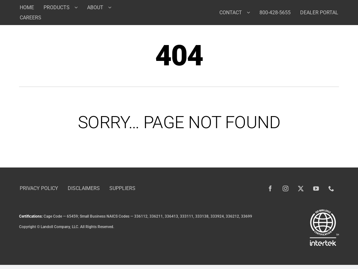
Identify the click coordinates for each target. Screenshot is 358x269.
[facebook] (270, 188)
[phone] (331, 188)
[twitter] (300, 188)
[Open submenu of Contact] (251, 12)
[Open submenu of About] (112, 7)
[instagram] (285, 188)
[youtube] (316, 188)
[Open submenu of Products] (78, 7)
